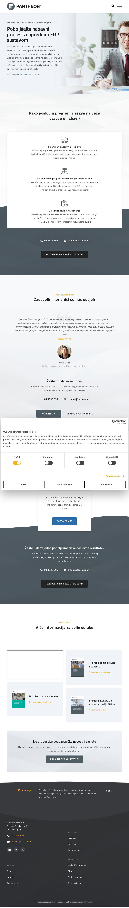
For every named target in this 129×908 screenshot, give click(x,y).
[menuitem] (111, 6)
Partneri (72, 838)
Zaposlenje (12, 884)
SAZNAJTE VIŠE (64, 339)
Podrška (72, 844)
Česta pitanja (74, 850)
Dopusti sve (106, 484)
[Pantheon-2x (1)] (58, 6)
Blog (70, 872)
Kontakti (11, 878)
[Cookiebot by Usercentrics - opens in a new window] (113, 422)
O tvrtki (10, 872)
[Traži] (111, 6)
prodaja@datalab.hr (76, 240)
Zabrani (23, 484)
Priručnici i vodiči (76, 884)
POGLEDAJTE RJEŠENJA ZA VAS (23, 74)
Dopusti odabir (64, 484)
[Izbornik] (118, 6)
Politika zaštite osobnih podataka (50, 902)
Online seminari (75, 878)
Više (108, 791)
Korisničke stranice (77, 866)
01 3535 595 (49, 240)
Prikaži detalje (113, 476)
